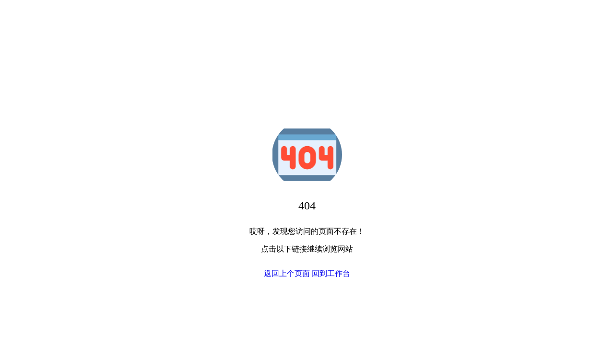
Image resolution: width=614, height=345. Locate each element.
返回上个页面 (287, 273)
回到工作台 (331, 273)
